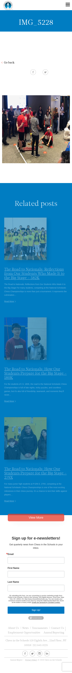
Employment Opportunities (24, 632)
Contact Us (57, 628)
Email (11, 554)
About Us (13, 628)
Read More (9, 306)
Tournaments (40, 628)
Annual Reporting (54, 632)
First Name (13, 568)
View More (36, 521)
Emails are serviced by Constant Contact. (46, 602)
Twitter (45, 72)
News (25, 628)
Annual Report (16, 660)
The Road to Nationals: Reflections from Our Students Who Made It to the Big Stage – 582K (34, 277)
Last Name (13, 582)
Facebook (33, 72)
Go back (9, 62)
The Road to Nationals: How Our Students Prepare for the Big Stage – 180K (35, 377)
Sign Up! (36, 610)
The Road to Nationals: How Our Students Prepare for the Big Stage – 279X (35, 477)
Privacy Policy (31, 660)
